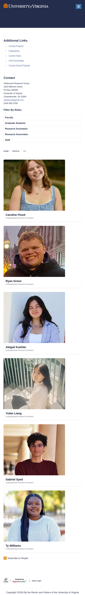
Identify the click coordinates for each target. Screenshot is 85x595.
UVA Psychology (16, 61)
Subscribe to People (17, 558)
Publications (14, 51)
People (16, 151)
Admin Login (36, 581)
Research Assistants (16, 128)
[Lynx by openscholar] (8, 581)
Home (6, 151)
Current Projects (16, 46)
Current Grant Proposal (19, 65)
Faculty (9, 117)
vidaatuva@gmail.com (14, 100)
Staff (7, 140)
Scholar (19, 581)
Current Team (15, 56)
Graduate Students (15, 123)
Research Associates (16, 134)
